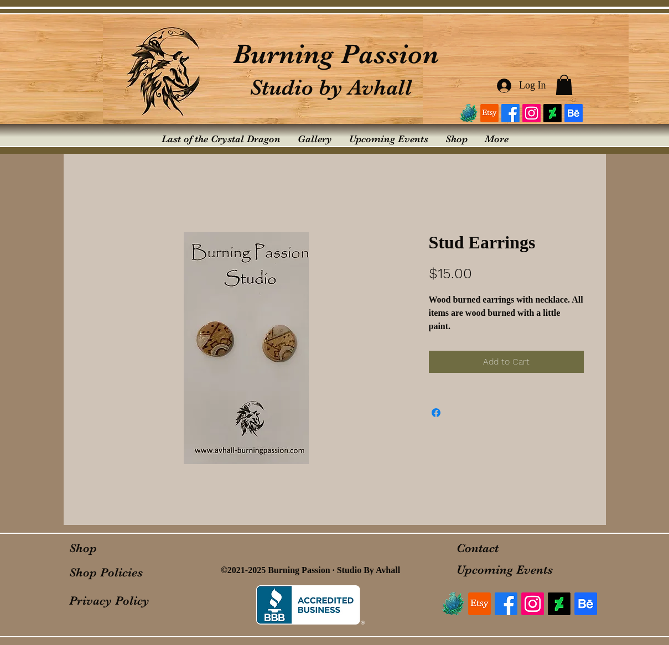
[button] (564, 85)
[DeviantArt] (552, 113)
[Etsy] (489, 113)
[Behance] (573, 113)
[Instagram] (531, 113)
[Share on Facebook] (436, 412)
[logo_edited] (468, 113)
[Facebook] (510, 113)
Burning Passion (336, 54)
